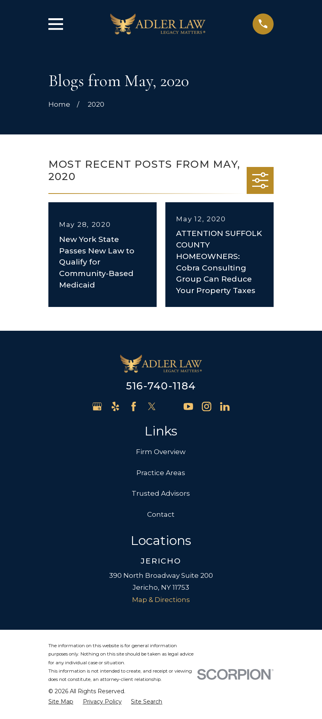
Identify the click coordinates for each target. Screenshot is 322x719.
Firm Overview (161, 452)
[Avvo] (170, 406)
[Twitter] (152, 406)
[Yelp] (115, 406)
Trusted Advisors (161, 493)
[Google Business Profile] (97, 406)
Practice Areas (160, 473)
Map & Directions (161, 600)
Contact (160, 514)
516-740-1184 (161, 386)
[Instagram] (206, 406)
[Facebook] (133, 406)
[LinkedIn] (225, 406)
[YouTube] (188, 406)
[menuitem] (60, 702)
